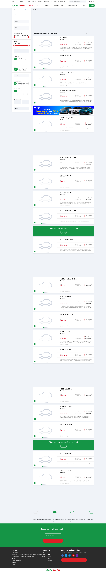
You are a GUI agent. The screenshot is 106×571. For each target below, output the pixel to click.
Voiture (15, 69)
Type (15, 67)
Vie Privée (14, 555)
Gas (27, 91)
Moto (20, 69)
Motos (38, 5)
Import (16, 61)
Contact (40, 1)
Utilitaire (24, 69)
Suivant (91, 512)
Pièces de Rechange (58, 5)
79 (66, 512)
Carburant (17, 88)
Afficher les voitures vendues (20, 15)
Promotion (14, 559)
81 (75, 512)
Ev (18, 94)
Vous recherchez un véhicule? (58, 1)
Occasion (23, 58)
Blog (29, 1)
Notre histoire (15, 549)
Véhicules (38, 9)
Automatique (25, 83)
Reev (22, 94)
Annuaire (46, 1)
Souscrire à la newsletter (74, 557)
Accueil (34, 9)
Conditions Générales (16, 557)
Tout (15, 58)
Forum (34, 1)
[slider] (14, 37)
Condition (16, 56)
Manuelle (20, 83)
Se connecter (91, 1)
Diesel (19, 91)
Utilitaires (46, 5)
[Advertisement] (21, 135)
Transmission (17, 81)
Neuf (19, 58)
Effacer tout (27, 9)
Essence (23, 91)
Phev (16, 94)
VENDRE (91, 5)
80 (70, 512)
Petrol (25, 94)
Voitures (31, 5)
